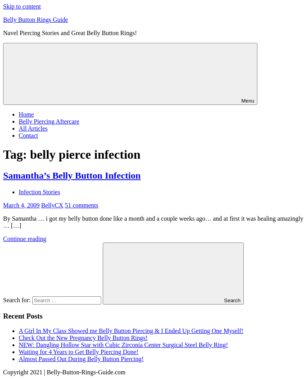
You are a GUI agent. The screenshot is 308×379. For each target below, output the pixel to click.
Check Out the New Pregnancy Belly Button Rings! (83, 338)
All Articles (33, 128)
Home (26, 114)
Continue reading (24, 239)
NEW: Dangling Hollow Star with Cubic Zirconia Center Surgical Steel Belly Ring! (123, 345)
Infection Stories (39, 192)
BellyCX (52, 205)
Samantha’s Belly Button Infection (72, 175)
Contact (28, 135)
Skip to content (22, 6)
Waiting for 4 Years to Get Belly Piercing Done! (79, 352)
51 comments (82, 205)
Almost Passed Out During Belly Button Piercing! (81, 359)
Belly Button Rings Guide (35, 19)
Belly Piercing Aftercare (49, 121)
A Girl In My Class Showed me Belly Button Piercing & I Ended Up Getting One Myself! (131, 331)
